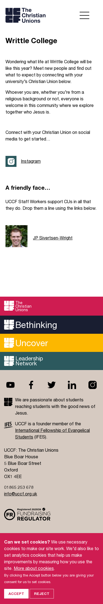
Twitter (51, 385)
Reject (41, 597)
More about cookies (34, 571)
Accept (16, 597)
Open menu (84, 15)
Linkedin (72, 385)
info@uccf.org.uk (20, 493)
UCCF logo (50, 15)
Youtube (10, 385)
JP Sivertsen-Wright (53, 237)
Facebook (31, 385)
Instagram (31, 161)
